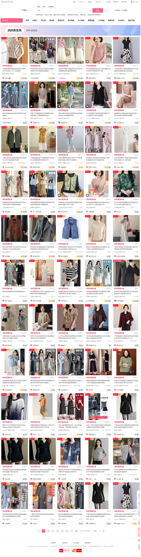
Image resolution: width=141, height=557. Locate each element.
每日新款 (71, 20)
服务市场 (131, 20)
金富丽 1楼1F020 (35, 296)
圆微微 (63, 345)
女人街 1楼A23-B (119, 252)
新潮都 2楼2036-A (92, 296)
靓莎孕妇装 (8, 345)
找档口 (35, 20)
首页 (74, 2)
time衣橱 (7, 479)
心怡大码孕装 (62, 434)
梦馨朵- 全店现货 (121, 78)
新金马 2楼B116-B (64, 163)
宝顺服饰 (63, 167)
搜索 (98, 11)
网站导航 (124, 2)
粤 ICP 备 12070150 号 (58, 546)
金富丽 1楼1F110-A (92, 385)
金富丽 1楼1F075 (63, 118)
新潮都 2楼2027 (7, 118)
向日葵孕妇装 (90, 301)
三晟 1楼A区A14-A (64, 385)
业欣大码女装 (9, 167)
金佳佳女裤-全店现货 (94, 15)
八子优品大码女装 (63, 78)
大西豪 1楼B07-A (91, 475)
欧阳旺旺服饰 (37, 479)
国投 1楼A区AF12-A (36, 118)
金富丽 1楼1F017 (35, 252)
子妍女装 (63, 479)
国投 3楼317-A (7, 252)
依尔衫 (35, 523)
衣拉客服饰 (8, 390)
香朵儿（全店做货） (37, 434)
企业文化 (65, 543)
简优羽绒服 (119, 301)
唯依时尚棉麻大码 (37, 167)
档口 (44, 7)
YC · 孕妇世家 (37, 212)
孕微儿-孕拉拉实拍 (93, 167)
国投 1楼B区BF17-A (92, 74)
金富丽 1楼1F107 (91, 252)
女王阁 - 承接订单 (121, 479)
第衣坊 (118, 212)
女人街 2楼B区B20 (120, 74)
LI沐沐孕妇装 (34, 78)
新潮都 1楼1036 (7, 341)
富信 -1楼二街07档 (8, 385)
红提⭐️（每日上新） (93, 479)
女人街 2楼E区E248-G (37, 475)
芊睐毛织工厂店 (121, 345)
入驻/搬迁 (117, 10)
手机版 (108, 2)
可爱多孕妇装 (6, 123)
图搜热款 (91, 20)
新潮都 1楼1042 (35, 74)
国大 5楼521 (34, 519)
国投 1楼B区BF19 (8, 74)
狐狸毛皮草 (39, 15)
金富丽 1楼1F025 (119, 296)
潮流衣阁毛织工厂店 (93, 78)
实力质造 (81, 20)
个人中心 (81, 2)
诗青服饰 (7, 256)
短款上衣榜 (48, 15)
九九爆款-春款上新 (121, 123)
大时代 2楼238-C (35, 385)
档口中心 (99, 2)
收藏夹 (90, 2)
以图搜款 (51, 7)
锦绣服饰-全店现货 (93, 434)
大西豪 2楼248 (62, 341)
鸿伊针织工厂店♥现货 (9, 434)
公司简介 (53, 543)
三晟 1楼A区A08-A (8, 207)
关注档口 (121, 20)
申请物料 (125, 10)
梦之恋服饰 (64, 256)
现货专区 (61, 20)
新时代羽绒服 (37, 301)
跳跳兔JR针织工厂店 (37, 390)
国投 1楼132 (62, 519)
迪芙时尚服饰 (120, 256)
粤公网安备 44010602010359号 (77, 546)
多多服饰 (63, 523)
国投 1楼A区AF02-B (36, 430)
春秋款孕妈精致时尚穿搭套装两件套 (13, 291)
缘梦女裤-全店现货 (59, 15)
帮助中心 (116, 2)
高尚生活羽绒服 (37, 256)
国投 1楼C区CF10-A (64, 296)
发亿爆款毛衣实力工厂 (65, 390)
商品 (38, 7)
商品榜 (51, 20)
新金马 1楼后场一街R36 (93, 341)
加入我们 (76, 543)
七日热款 (101, 20)
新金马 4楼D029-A (64, 74)
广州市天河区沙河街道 (65, 207)
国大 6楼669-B (90, 207)
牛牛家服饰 (119, 390)
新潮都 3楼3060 (91, 163)
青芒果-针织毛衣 (93, 256)
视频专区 (111, 20)
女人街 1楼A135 (119, 118)
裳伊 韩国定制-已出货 (9, 301)
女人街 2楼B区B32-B (92, 118)
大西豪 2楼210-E (119, 207)
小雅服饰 (7, 523)
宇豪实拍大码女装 (72, 15)
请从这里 (7, 2)
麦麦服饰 (7, 212)
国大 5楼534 (6, 296)
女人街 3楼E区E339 (8, 430)
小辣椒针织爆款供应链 (121, 434)
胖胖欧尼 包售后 (93, 345)
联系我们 (87, 543)
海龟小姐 (83, 15)
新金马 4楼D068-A (36, 163)
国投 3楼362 (62, 475)
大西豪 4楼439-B (7, 475)
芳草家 (91, 390)
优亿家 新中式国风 (65, 212)
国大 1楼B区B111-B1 (37, 341)
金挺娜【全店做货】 (65, 123)
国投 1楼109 (118, 430)
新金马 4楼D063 (7, 163)
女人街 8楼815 (118, 163)
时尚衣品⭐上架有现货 (65, 301)
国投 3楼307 (6, 519)
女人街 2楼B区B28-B (64, 252)
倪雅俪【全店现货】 (37, 123)
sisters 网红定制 (121, 167)
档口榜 (43, 20)
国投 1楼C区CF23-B (92, 430)
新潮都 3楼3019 (35, 207)
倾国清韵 (91, 123)
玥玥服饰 (35, 345)
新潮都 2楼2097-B (64, 430)
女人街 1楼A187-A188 (121, 385)
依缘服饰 (91, 212)
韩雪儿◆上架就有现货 (9, 78)
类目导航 (5, 20)
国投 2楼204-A (118, 341)
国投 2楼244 (118, 475)
